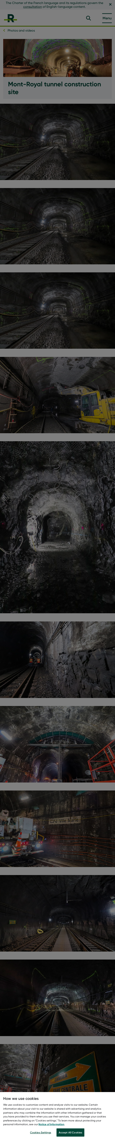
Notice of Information (51, 1125)
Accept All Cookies (70, 1133)
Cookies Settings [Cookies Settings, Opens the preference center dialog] (40, 1133)
